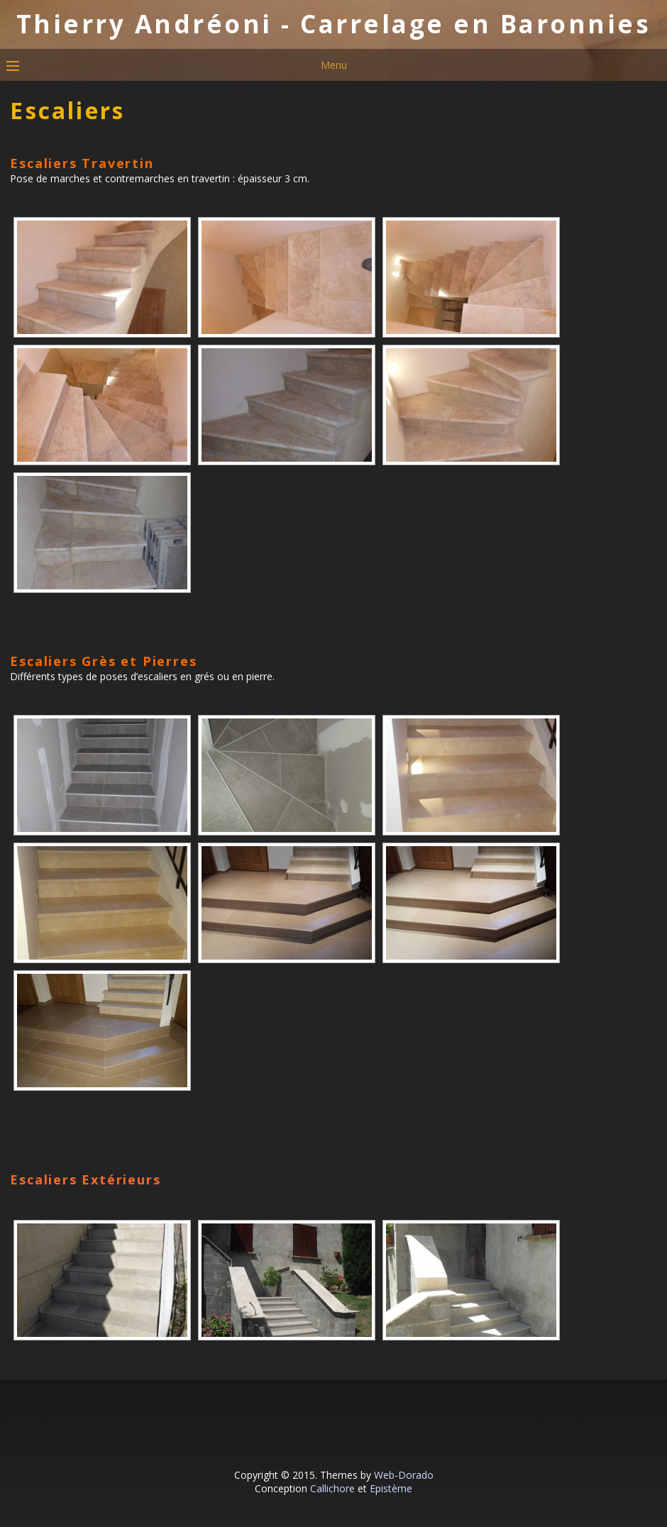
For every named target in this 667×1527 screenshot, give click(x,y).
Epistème (391, 1488)
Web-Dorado (404, 1475)
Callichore (332, 1488)
